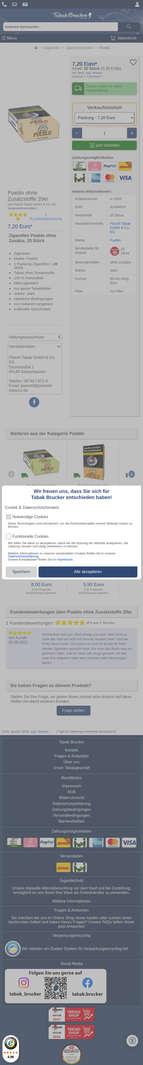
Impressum (64, 559)
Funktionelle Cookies (30, 537)
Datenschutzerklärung (23, 556)
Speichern (21, 572)
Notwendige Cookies (30, 517)
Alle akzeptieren (88, 572)
